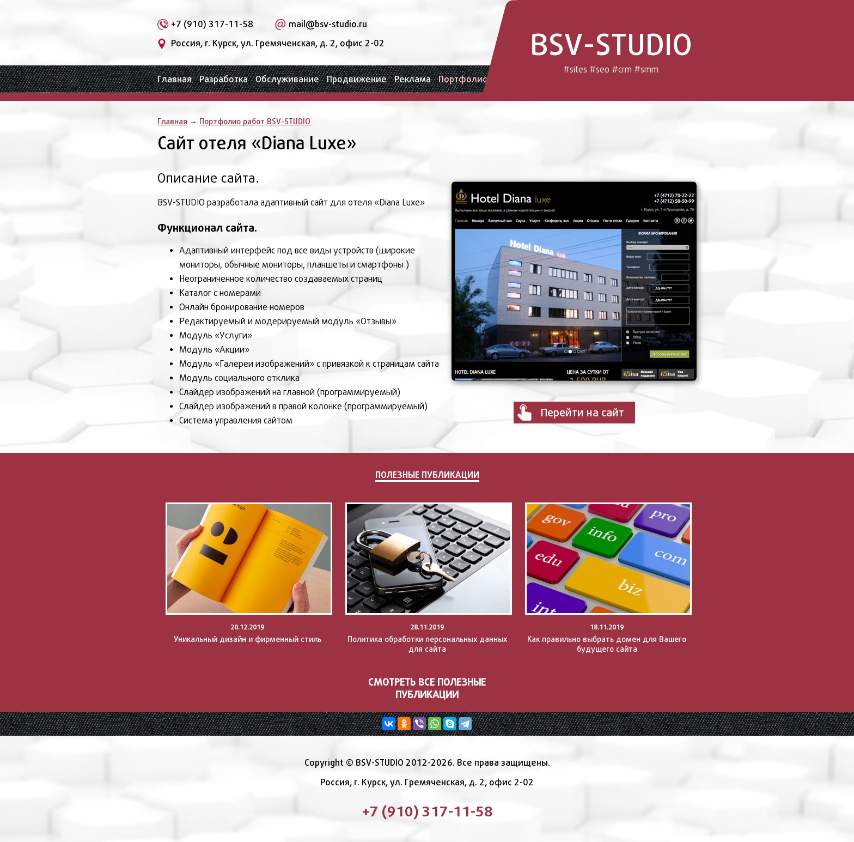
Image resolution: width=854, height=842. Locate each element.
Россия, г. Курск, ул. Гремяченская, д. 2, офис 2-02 (278, 43)
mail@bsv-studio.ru (328, 24)
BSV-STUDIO (611, 50)
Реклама (412, 79)
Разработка (223, 79)
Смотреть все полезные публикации (427, 688)
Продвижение (357, 79)
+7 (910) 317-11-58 (212, 24)
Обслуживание (287, 79)
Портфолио (463, 79)
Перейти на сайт (582, 412)
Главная (174, 79)
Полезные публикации (427, 474)
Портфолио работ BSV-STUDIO (254, 121)
